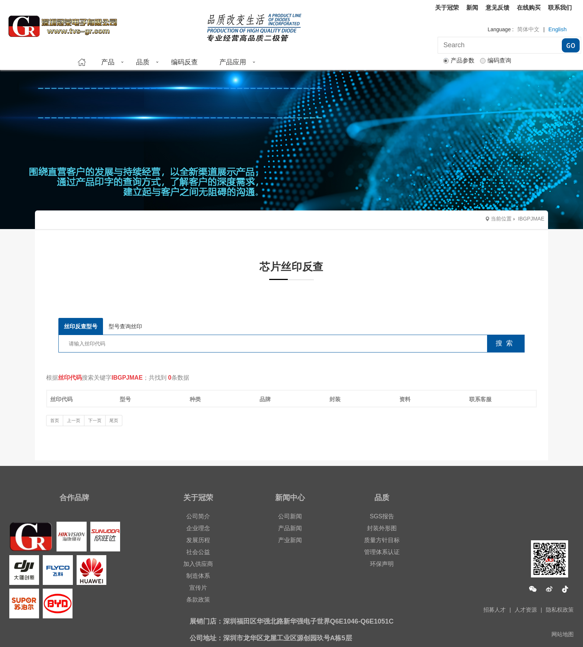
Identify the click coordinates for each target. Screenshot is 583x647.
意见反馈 (497, 7)
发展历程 (198, 540)
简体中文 (528, 29)
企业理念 (198, 528)
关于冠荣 (447, 7)
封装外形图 (382, 528)
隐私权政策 (560, 609)
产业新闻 (290, 540)
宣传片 (198, 588)
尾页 (113, 420)
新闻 (472, 7)
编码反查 (184, 62)
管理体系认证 (382, 552)
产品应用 (232, 62)
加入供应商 (198, 564)
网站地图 (562, 634)
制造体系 (198, 576)
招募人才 (494, 609)
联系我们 (560, 7)
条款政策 (198, 599)
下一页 (95, 420)
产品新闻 (290, 528)
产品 (108, 62)
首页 (54, 420)
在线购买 (529, 7)
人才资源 (526, 609)
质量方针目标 (382, 540)
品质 (142, 62)
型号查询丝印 (125, 326)
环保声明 (382, 564)
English (557, 29)
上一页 (73, 420)
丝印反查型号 (80, 326)
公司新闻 (290, 516)
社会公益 (198, 552)
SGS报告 (382, 516)
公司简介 (198, 516)
